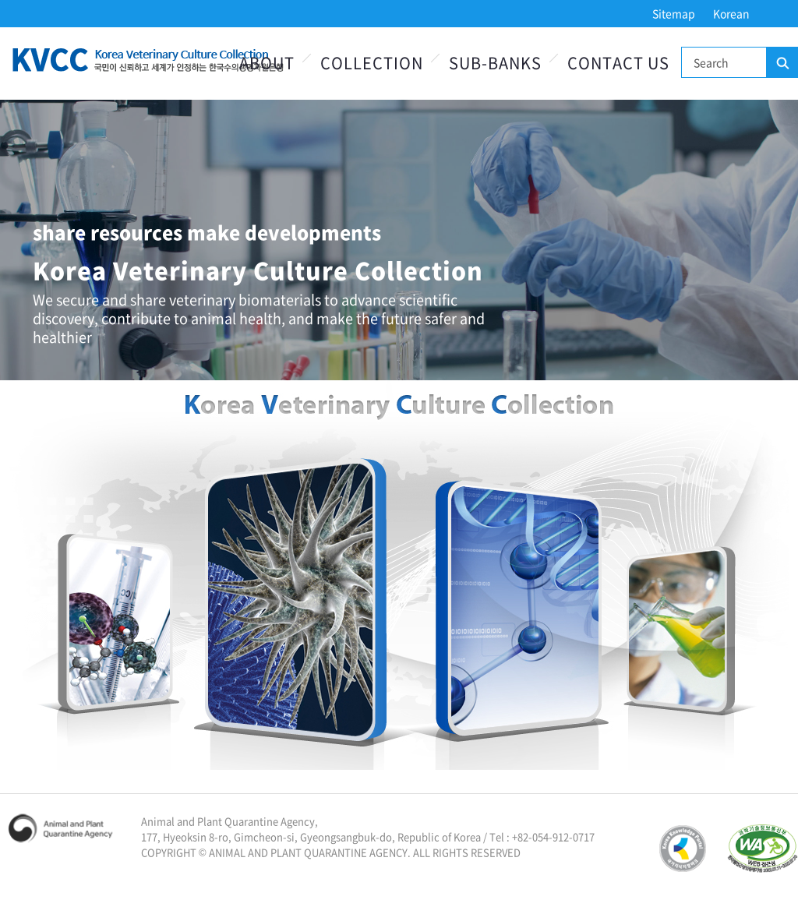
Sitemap (673, 13)
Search (781, 63)
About (267, 62)
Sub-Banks (495, 62)
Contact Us (618, 62)
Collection (371, 62)
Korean (731, 13)
